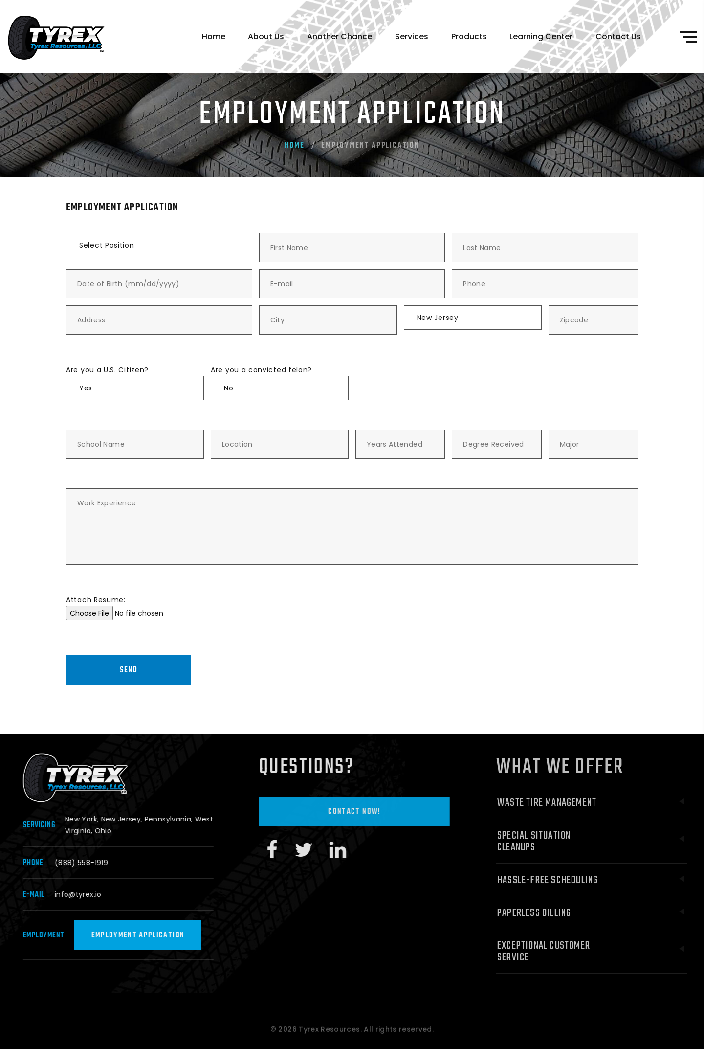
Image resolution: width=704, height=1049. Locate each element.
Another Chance (339, 36)
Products (469, 36)
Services (411, 36)
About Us (266, 36)
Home (213, 36)
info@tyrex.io (88, 894)
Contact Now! (369, 811)
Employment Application (148, 935)
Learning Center (540, 36)
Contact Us (618, 36)
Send (128, 670)
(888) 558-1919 (91, 862)
